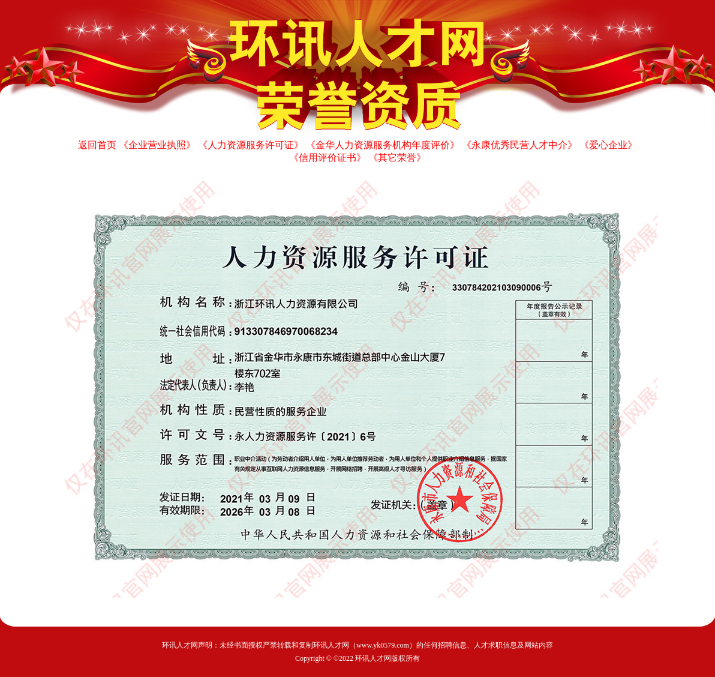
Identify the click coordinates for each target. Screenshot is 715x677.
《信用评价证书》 (327, 157)
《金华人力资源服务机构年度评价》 (382, 145)
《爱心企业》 (608, 145)
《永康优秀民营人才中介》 (519, 145)
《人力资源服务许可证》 (251, 145)
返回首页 (97, 145)
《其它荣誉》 (397, 157)
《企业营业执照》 (157, 145)
